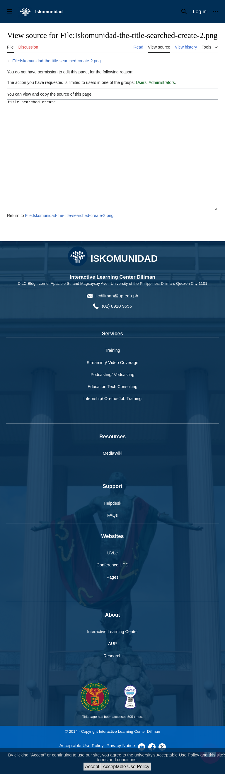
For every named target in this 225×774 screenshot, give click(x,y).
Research (112, 677)
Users (141, 82)
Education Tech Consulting (112, 408)
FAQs (112, 537)
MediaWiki (112, 475)
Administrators (162, 82)
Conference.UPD (113, 587)
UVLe (112, 575)
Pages (113, 599)
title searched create (112, 165)
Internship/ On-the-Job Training (112, 420)
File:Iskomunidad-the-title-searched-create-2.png (56, 60)
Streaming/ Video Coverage (113, 384)
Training (112, 372)
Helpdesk (112, 525)
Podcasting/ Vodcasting (112, 396)
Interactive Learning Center (112, 653)
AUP (112, 665)
